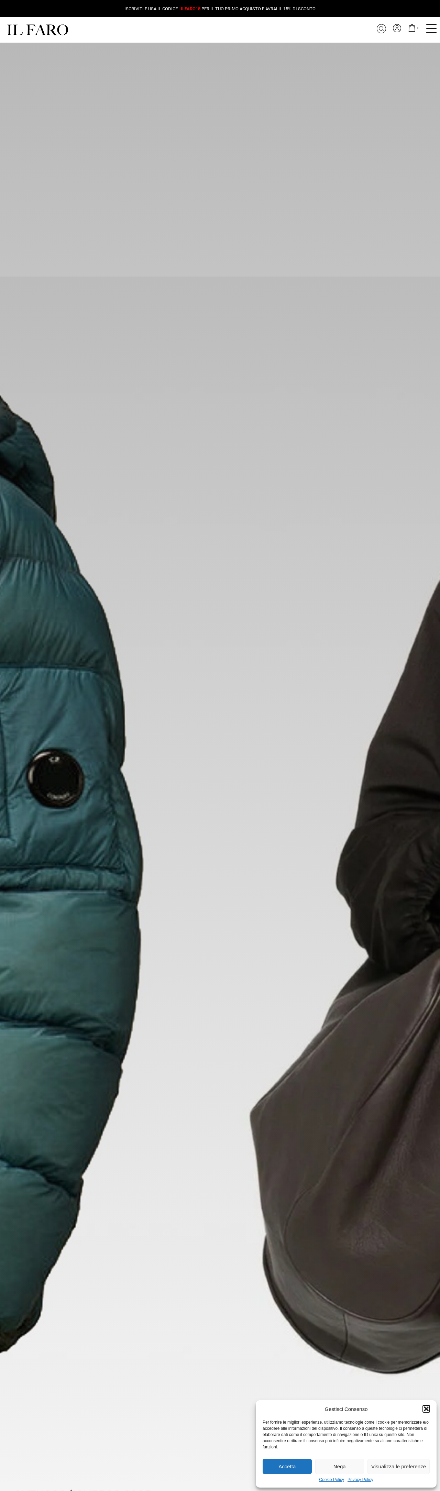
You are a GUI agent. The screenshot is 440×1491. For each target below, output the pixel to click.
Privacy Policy (360, 1480)
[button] (426, 1408)
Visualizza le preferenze (398, 1466)
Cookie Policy (331, 1480)
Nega (339, 1466)
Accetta (287, 1466)
